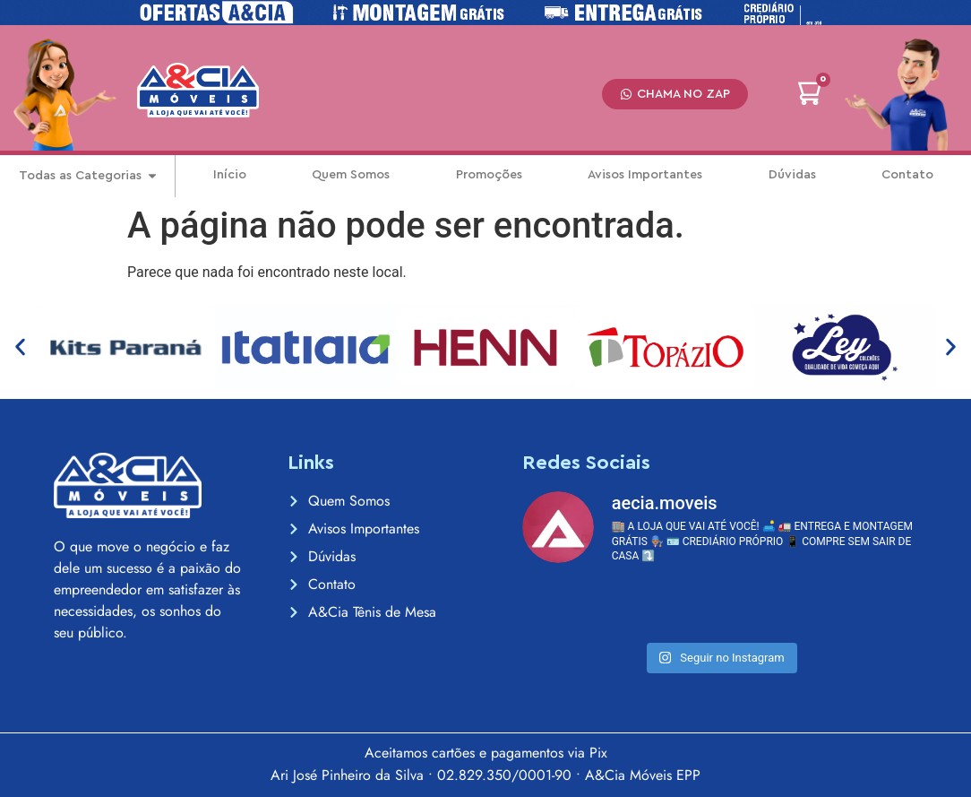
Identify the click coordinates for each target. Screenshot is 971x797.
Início (229, 175)
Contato (907, 175)
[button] (20, 347)
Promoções (489, 175)
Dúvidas (792, 175)
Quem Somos (351, 175)
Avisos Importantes (645, 175)
